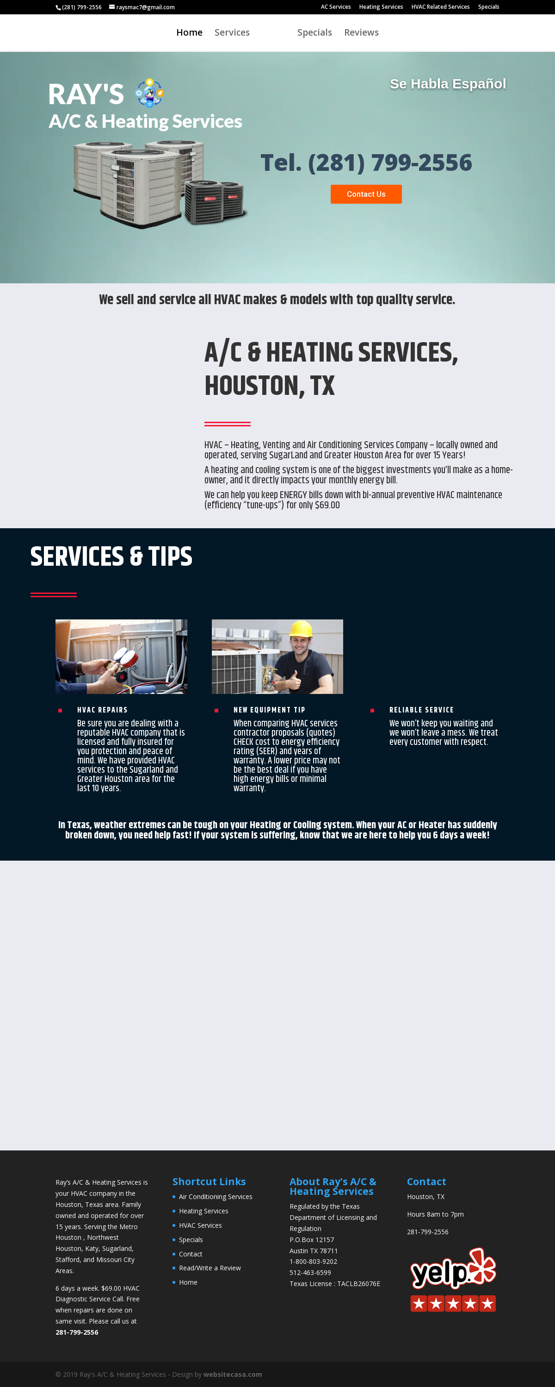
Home (189, 33)
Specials (489, 7)
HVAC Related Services (441, 7)
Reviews (361, 33)
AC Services (336, 7)
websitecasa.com (233, 1374)
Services (232, 33)
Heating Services (381, 7)
